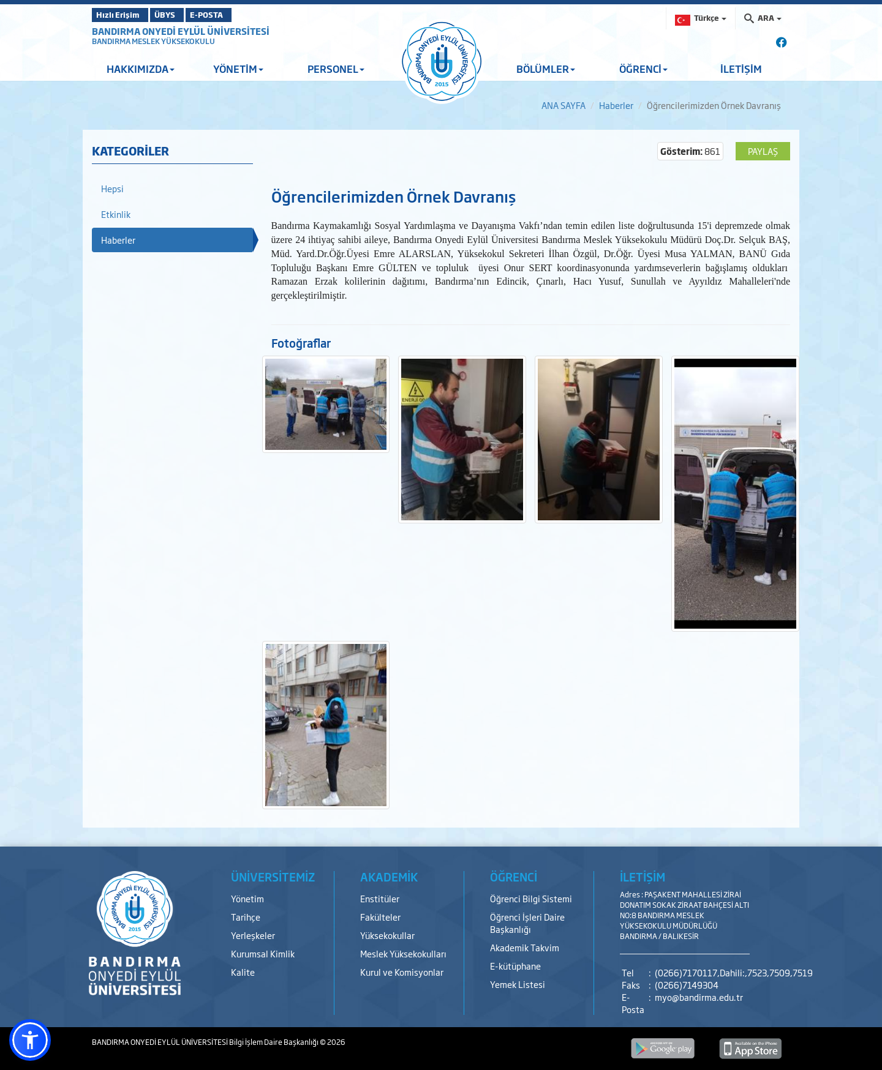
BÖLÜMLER (545, 68)
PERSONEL (335, 68)
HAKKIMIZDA (141, 68)
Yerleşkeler (253, 935)
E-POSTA (238, 14)
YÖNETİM (238, 68)
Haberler (616, 105)
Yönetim (247, 898)
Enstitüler (379, 898)
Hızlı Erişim (122, 14)
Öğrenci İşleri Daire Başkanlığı (527, 922)
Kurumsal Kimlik (263, 953)
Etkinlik (115, 214)
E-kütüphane (515, 965)
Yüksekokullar (387, 935)
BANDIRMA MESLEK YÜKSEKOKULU (153, 41)
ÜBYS (182, 14)
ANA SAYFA (563, 105)
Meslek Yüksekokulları (403, 953)
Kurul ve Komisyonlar (401, 971)
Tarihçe (245, 916)
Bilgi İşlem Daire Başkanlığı (274, 1041)
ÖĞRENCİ (643, 68)
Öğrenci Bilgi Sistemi (531, 898)
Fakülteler (380, 916)
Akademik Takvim (524, 947)
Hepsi (112, 188)
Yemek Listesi (517, 984)
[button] (30, 1040)
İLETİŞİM (741, 68)
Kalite (243, 971)
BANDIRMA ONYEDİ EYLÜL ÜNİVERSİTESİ (181, 30)
